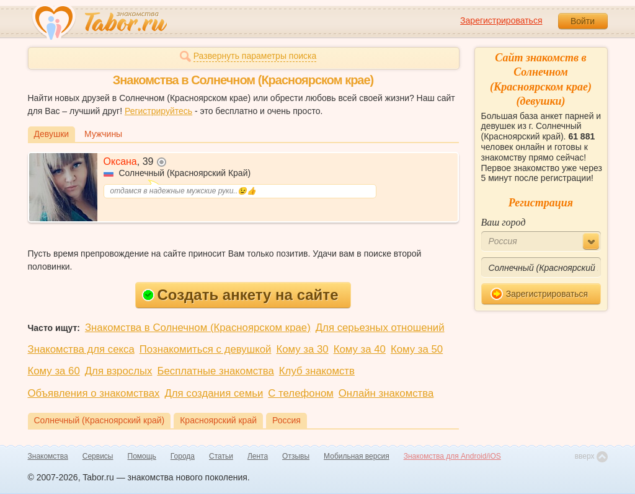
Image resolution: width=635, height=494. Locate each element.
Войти (583, 21)
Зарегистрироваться (501, 20)
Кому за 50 (417, 349)
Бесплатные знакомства (215, 371)
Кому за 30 (302, 349)
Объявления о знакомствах (94, 393)
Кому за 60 (54, 371)
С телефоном (300, 393)
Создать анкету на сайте (240, 294)
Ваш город (503, 222)
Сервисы (97, 456)
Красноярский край (218, 420)
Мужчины (103, 134)
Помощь (142, 456)
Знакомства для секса (81, 349)
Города (183, 456)
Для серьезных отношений (380, 327)
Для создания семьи (213, 393)
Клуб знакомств (317, 371)
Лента (257, 456)
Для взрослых (119, 371)
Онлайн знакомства (386, 393)
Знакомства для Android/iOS (452, 456)
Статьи (221, 456)
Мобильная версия (356, 456)
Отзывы (295, 456)
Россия (286, 420)
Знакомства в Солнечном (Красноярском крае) (198, 327)
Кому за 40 (360, 349)
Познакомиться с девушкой (206, 349)
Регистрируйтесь (158, 111)
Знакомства (48, 456)
